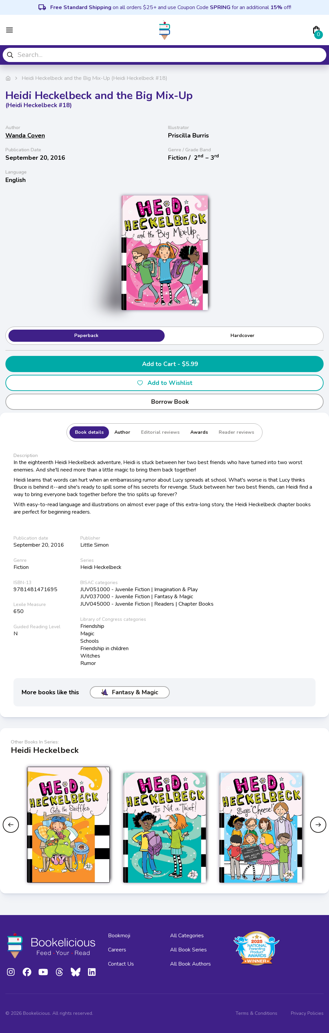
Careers (117, 949)
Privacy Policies (307, 1013)
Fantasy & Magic (129, 692)
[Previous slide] (11, 825)
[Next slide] (318, 825)
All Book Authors (190, 964)
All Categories (187, 935)
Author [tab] (122, 432)
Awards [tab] (199, 432)
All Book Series (188, 949)
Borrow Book (164, 402)
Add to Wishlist (164, 383)
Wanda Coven (25, 135)
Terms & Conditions (256, 1013)
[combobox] (164, 55)
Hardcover (242, 335)
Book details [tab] (89, 432)
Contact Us (121, 964)
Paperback (86, 335)
